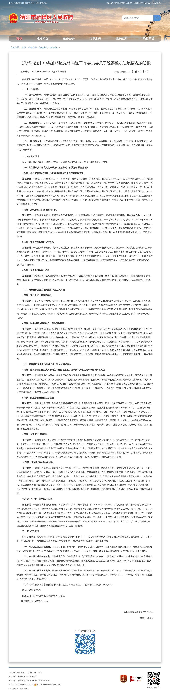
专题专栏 (148, 38)
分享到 (123, 72)
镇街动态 (54, 47)
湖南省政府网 (28, 3)
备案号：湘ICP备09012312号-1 (21, 685)
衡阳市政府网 (41, 3)
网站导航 (12, 673)
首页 (19, 38)
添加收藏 (157, 3)
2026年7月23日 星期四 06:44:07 (119, 3)
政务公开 (69, 38)
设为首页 (148, 3)
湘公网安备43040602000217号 (47, 685)
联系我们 (29, 673)
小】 (147, 71)
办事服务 (95, 38)
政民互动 (122, 38)
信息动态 (43, 47)
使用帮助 (38, 673)
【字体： (140, 71)
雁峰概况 (42, 38)
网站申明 (20, 673)
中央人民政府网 (15, 3)
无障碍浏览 (138, 3)
